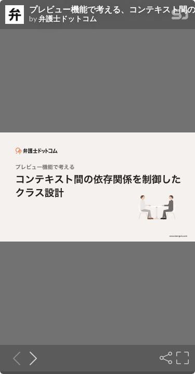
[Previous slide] (13, 358)
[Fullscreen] (181, 358)
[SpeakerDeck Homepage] (180, 16)
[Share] (165, 358)
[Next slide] (30, 358)
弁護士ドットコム (67, 18)
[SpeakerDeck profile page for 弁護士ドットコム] (14, 15)
